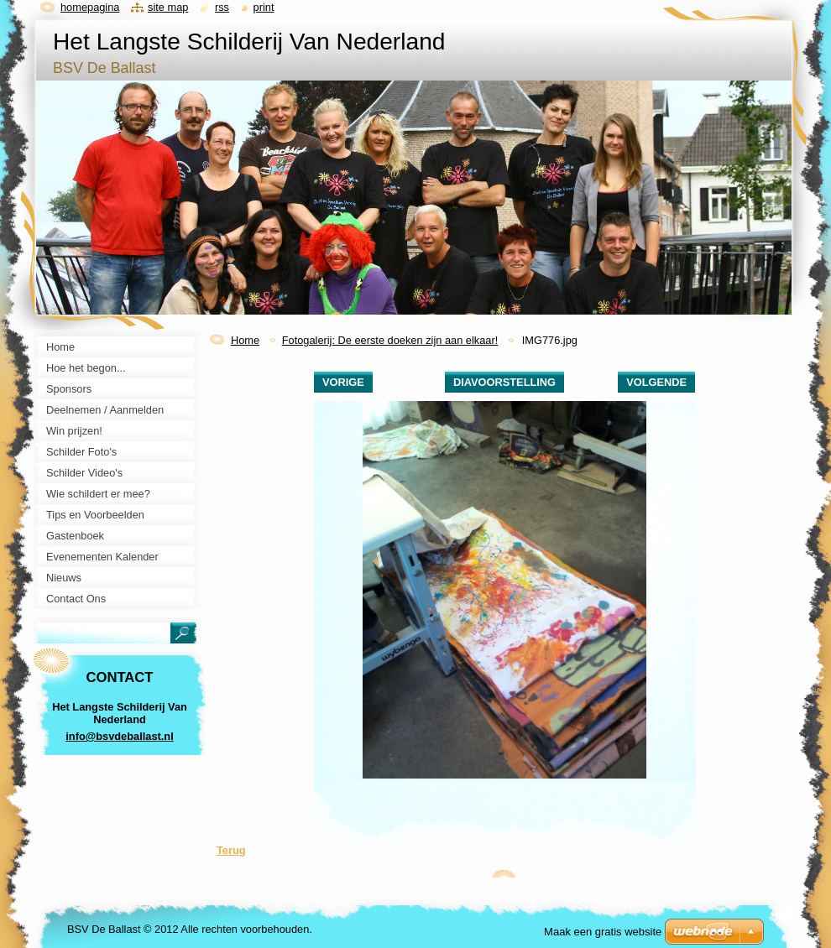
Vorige (343, 382)
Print (263, 7)
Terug (231, 850)
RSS (222, 7)
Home (245, 340)
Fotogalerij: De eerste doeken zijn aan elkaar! (390, 340)
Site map (168, 7)
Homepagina (89, 7)
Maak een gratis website (602, 931)
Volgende (656, 382)
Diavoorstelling (504, 382)
